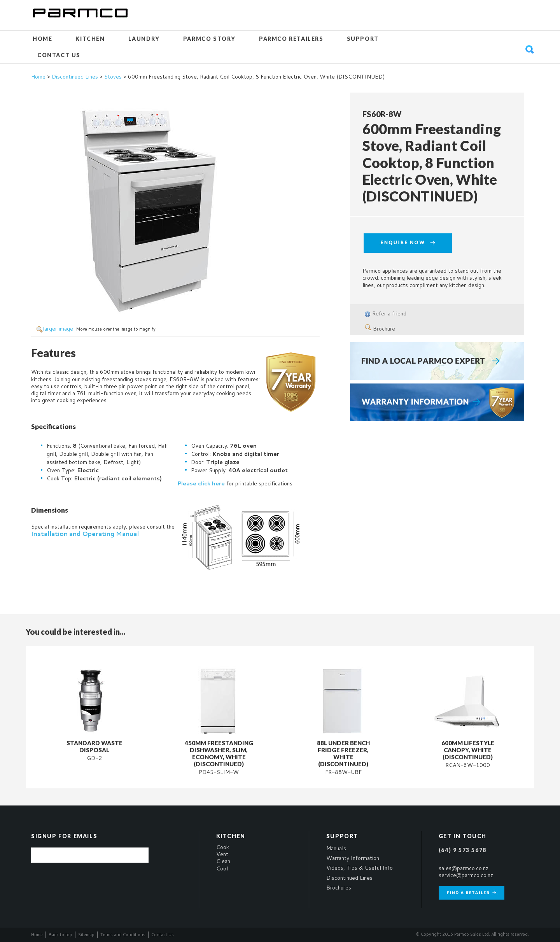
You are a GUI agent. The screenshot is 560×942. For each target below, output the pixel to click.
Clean (223, 861)
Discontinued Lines (75, 77)
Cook (222, 847)
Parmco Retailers (291, 38)
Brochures (338, 887)
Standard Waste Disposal (94, 746)
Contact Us (58, 55)
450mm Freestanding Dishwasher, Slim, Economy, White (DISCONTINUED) (219, 753)
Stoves (113, 77)
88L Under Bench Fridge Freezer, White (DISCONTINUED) (343, 753)
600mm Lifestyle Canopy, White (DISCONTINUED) (467, 749)
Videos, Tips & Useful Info (359, 868)
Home (42, 38)
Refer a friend (389, 313)
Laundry (144, 38)
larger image (58, 329)
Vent (222, 854)
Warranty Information (352, 858)
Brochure (380, 329)
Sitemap (86, 934)
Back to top (60, 934)
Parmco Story (209, 38)
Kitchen (90, 38)
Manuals (336, 848)
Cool (222, 868)
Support (363, 38)
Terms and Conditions (122, 934)
